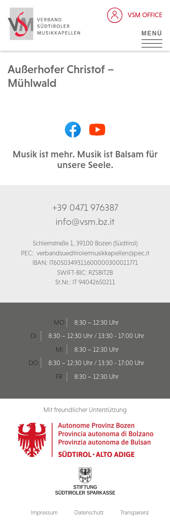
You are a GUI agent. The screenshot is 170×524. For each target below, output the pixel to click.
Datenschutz (89, 512)
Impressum (44, 512)
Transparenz (134, 512)
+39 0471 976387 (85, 207)
